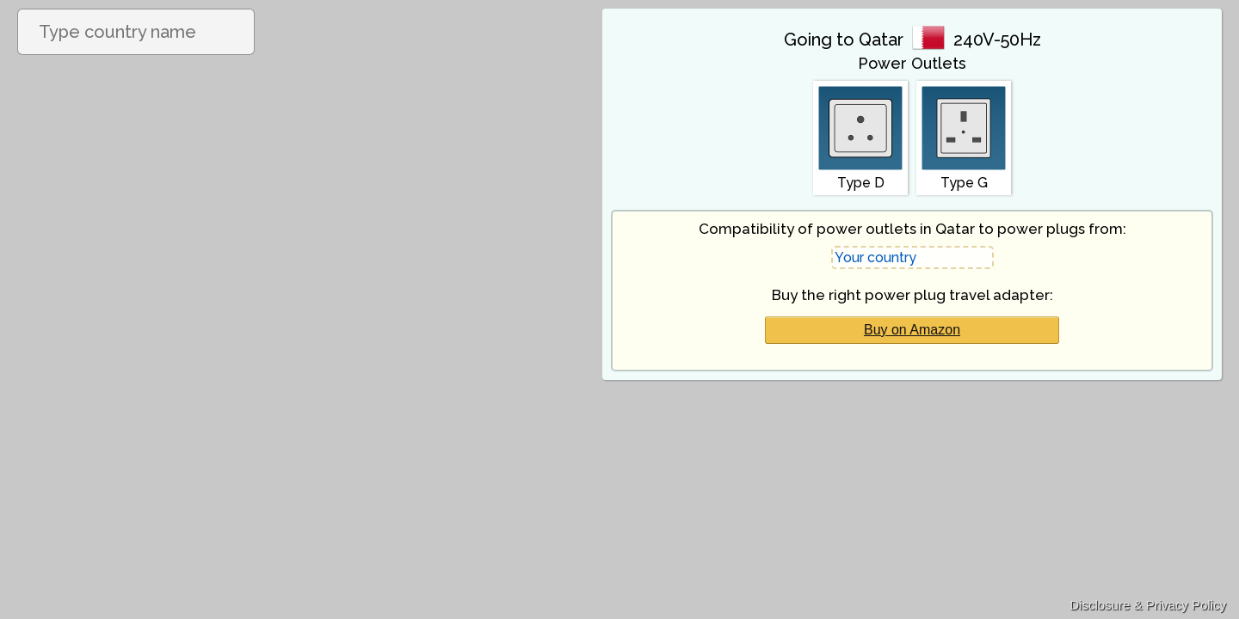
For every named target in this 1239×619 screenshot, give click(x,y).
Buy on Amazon (912, 329)
